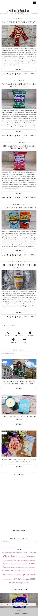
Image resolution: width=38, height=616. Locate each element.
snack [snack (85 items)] (32, 578)
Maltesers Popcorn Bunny (19, 22)
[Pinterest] (10, 485)
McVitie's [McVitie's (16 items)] (5, 575)
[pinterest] (13, 340)
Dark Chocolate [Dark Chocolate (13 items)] (20, 560)
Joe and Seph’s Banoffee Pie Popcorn (19, 266)
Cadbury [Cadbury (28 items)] (25, 552)
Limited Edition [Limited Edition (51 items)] (9, 570)
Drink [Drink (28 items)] (5, 564)
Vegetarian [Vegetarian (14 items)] (26, 582)
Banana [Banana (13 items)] (10, 552)
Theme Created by (19, 613)
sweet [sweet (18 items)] (17, 582)
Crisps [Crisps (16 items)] (8, 560)
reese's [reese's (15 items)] (10, 579)
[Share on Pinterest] (15, 74)
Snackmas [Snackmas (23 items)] (12, 582)
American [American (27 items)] (5, 552)
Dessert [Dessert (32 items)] (27, 560)
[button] (35, 2)
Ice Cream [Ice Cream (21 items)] (17, 567)
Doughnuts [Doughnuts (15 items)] (32, 560)
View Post (19, 69)
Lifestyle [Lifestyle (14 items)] (33, 567)
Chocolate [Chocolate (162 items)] (9, 556)
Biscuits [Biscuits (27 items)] (15, 552)
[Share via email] (8, 74)
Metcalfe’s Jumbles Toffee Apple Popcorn (19, 85)
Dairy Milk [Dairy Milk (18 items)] (13, 560)
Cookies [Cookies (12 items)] (4, 560)
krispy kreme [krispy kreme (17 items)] (27, 567)
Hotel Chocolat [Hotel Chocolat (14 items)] (10, 567)
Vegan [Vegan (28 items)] (21, 583)
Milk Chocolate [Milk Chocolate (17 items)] (12, 575)
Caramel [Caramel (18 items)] (33, 552)
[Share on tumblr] (17, 74)
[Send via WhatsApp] (20, 74)
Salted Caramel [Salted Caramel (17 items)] (25, 579)
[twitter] (7, 333)
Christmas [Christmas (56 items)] (30, 556)
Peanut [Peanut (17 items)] (21, 575)
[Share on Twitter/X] (13, 74)
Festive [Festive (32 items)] (20, 564)
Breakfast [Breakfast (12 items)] (20, 552)
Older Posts (9, 325)
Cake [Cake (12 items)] (30, 552)
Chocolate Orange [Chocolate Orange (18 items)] (21, 557)
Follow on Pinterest (19, 530)
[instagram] (19, 333)
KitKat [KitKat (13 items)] (22, 567)
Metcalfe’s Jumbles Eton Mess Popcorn (19, 146)
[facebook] (30, 333)
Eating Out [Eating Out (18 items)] (14, 564)
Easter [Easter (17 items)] (9, 564)
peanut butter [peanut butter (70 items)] (29, 574)
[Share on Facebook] (10, 74)
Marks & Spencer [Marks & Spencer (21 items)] (24, 571)
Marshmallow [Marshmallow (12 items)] (33, 570)
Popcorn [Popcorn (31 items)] (6, 579)
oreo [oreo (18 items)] (17, 575)
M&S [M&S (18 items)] (17, 571)
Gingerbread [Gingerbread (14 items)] (26, 564)
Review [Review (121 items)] (16, 578)
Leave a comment (30, 73)
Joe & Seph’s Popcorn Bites (19, 207)
